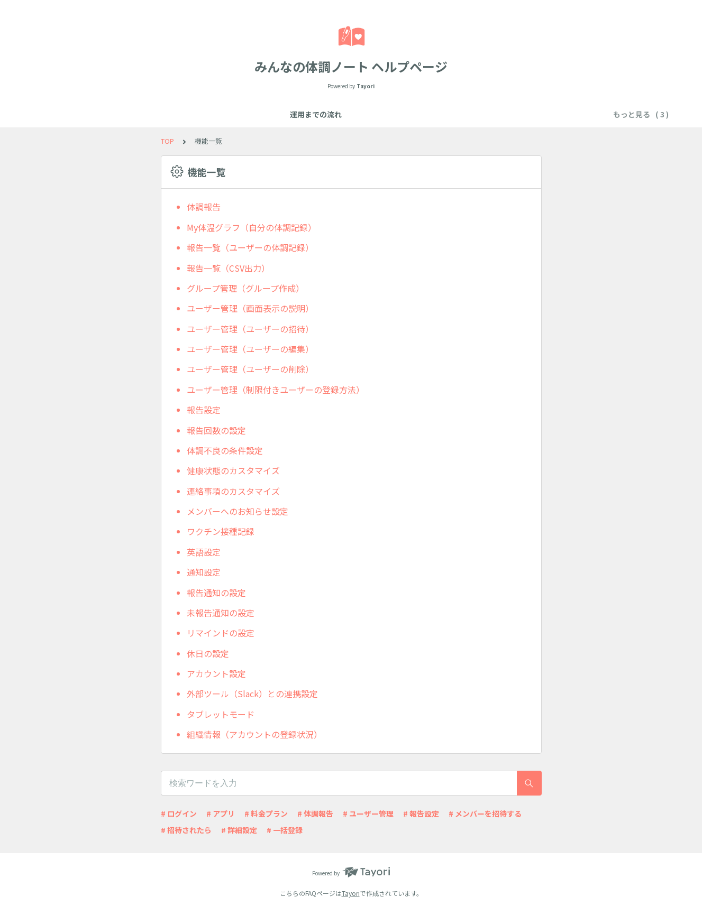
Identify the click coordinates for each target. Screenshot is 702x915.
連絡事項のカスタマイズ (233, 491)
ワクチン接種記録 (220, 531)
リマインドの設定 (220, 632)
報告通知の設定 (216, 592)
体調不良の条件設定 (225, 450)
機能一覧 (277, 114)
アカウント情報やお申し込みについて (429, 114)
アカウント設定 (216, 673)
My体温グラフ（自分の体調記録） (251, 227)
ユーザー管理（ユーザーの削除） (250, 369)
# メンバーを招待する (485, 813)
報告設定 (204, 409)
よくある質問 (329, 114)
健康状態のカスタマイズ (233, 470)
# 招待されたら (186, 830)
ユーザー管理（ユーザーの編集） (250, 349)
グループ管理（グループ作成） (245, 288)
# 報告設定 (421, 813)
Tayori (351, 893)
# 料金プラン (266, 813)
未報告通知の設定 (220, 612)
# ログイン (179, 813)
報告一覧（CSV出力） (228, 268)
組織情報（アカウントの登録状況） (254, 734)
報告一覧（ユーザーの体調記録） (250, 247)
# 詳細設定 (239, 830)
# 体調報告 (315, 813)
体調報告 (204, 206)
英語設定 (204, 552)
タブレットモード (220, 714)
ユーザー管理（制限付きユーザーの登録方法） (275, 389)
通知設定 (204, 572)
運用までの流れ (222, 114)
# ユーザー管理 (368, 813)
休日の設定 (208, 653)
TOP (167, 141)
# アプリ (220, 813)
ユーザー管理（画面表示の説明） (250, 308)
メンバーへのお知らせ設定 (237, 511)
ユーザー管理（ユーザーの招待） (250, 328)
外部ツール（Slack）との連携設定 (252, 693)
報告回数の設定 (216, 430)
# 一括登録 (285, 830)
